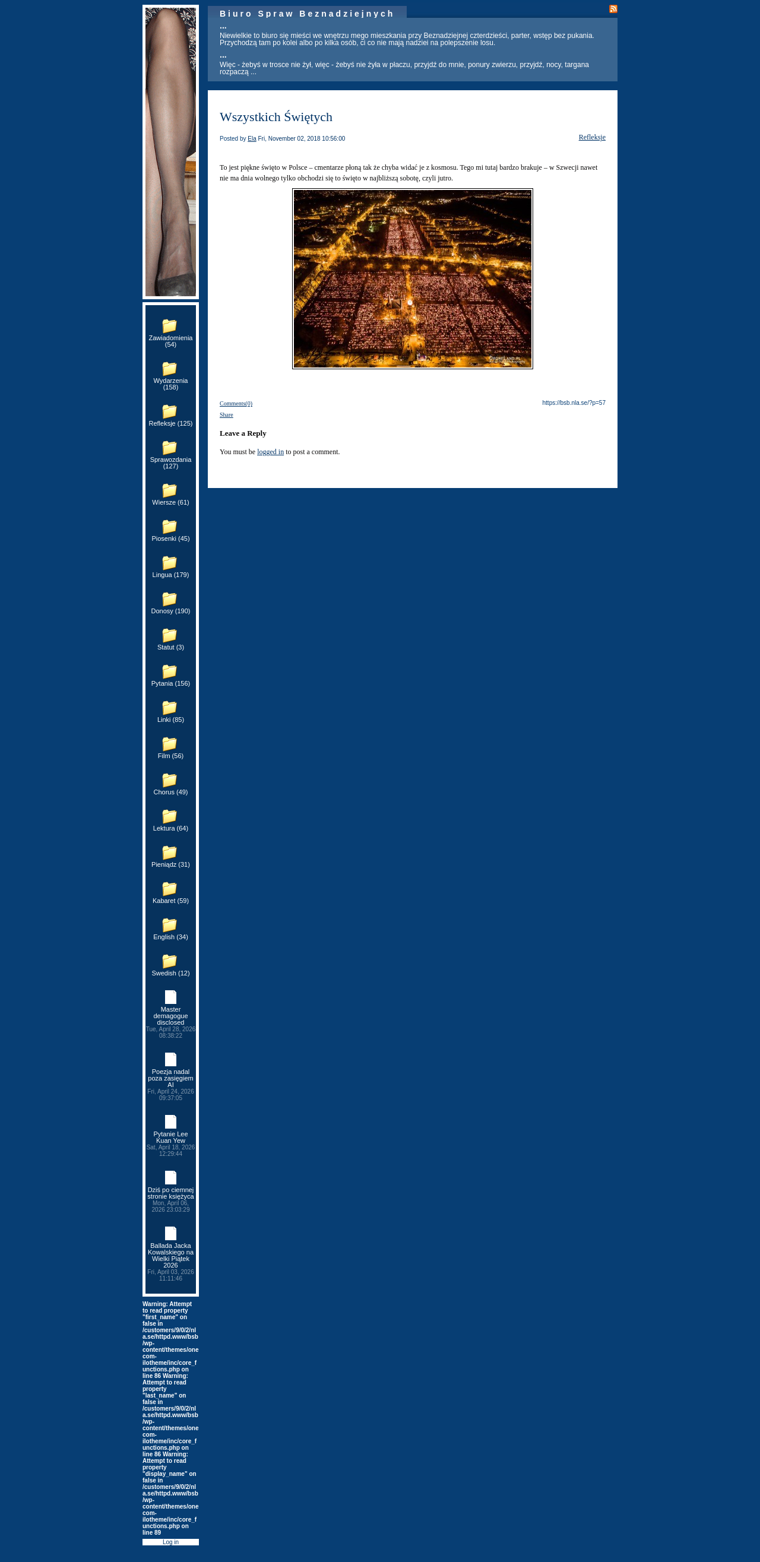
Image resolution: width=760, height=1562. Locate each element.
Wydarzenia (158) (171, 384)
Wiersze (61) (170, 502)
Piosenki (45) (170, 538)
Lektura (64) (170, 828)
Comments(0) (236, 403)
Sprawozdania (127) (171, 463)
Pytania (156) (170, 683)
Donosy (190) (170, 610)
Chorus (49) (170, 792)
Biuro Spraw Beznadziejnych (307, 13)
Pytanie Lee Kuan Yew (170, 1143)
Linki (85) (170, 719)
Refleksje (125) (171, 423)
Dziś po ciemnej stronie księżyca (170, 1199)
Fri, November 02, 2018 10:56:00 (302, 138)
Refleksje (592, 137)
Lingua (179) (171, 574)
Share (226, 414)
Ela (252, 138)
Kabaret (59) (171, 900)
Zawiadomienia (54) (171, 341)
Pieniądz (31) (170, 864)
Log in (171, 1542)
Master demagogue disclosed (170, 1022)
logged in (270, 452)
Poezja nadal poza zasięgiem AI (170, 1084)
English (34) (170, 936)
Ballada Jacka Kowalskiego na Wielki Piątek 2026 (170, 1262)
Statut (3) (170, 647)
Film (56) (170, 755)
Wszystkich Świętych (276, 116)
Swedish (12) (170, 973)
